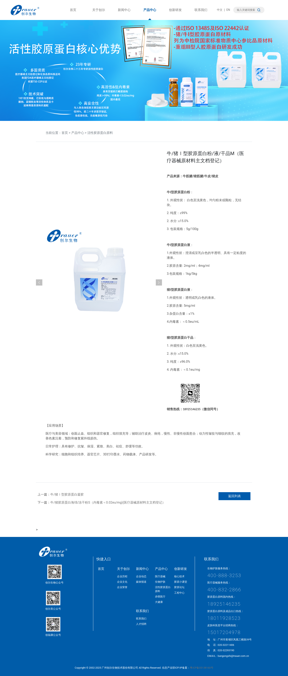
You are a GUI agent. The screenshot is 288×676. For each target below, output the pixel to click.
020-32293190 (226, 650)
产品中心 (150, 14)
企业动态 (141, 576)
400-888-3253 (224, 575)
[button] (39, 282)
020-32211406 (226, 644)
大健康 (159, 601)
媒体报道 (141, 581)
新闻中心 (124, 14)
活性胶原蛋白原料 (100, 133)
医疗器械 (160, 576)
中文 (219, 10)
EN (228, 10)
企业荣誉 (122, 587)
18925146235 (224, 604)
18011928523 (224, 618)
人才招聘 (141, 623)
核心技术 (179, 576)
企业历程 (122, 576)
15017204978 (224, 632)
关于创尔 (98, 14)
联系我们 (201, 14)
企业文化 (122, 581)
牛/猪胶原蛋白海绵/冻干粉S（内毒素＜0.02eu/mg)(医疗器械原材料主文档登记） (107, 502)
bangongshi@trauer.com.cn (233, 655)
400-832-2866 (224, 589)
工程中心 (179, 592)
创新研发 (175, 14)
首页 (73, 14)
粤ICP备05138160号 (201, 667)
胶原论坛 (179, 587)
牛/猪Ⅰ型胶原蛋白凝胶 (67, 494)
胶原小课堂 (180, 581)
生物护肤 (160, 581)
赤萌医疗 (160, 596)
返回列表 (234, 496)
